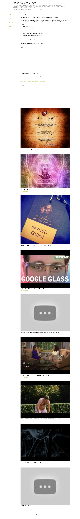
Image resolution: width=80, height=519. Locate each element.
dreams (10, 21)
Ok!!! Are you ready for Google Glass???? (33, 288)
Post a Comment (23, 86)
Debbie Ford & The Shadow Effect (31, 462)
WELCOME (18, 9)
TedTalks (10, 26)
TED (10, 25)
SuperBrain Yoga (26, 506)
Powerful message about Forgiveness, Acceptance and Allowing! (42, 375)
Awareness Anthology (24, 3)
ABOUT (26, 9)
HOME (14, 9)
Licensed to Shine (26, 189)
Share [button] (10, 14)
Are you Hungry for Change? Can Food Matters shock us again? (42, 419)
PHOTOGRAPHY (31, 9)
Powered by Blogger (40, 514)
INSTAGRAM (36, 9)
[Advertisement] (45, 97)
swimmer (11, 23)
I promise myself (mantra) (29, 149)
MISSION (22, 9)
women (10, 27)
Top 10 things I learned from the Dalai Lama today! (37, 245)
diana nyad (11, 19)
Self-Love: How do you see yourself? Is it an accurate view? (40, 332)
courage (10, 18)
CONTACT (41, 9)
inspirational (11, 22)
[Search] (69, 3)
